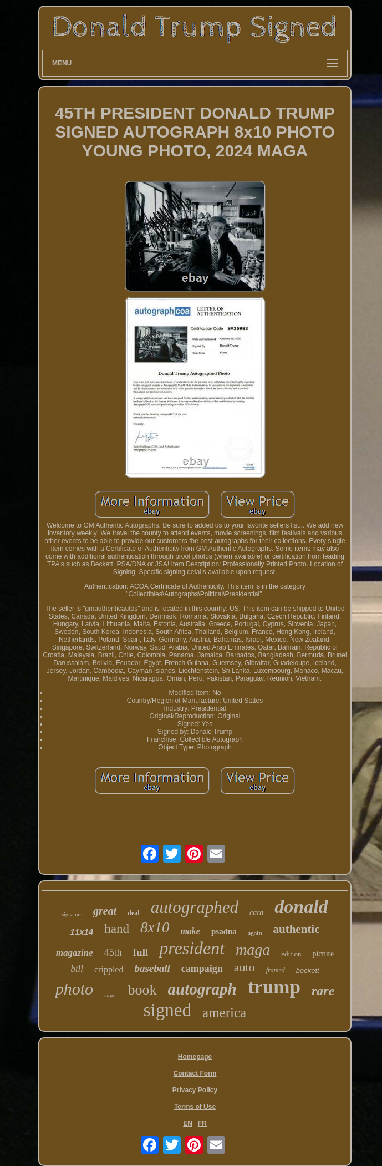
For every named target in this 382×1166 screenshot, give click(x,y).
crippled (108, 969)
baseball (152, 968)
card (256, 913)
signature (72, 914)
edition (291, 954)
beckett (307, 970)
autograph (202, 989)
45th (113, 952)
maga (253, 949)
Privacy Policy (194, 1090)
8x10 (154, 927)
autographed (194, 907)
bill (76, 969)
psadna (224, 931)
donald (301, 906)
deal (133, 913)
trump (274, 987)
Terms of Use (195, 1107)
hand (116, 929)
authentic (296, 929)
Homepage (195, 1057)
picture (323, 954)
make (190, 931)
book (142, 990)
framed (275, 970)
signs (110, 995)
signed (167, 1010)
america (224, 1012)
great (104, 911)
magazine (74, 952)
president (192, 948)
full (140, 952)
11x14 (81, 931)
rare (323, 991)
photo (74, 989)
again (255, 933)
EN (187, 1123)
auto (244, 967)
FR (202, 1123)
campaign (202, 968)
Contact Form (195, 1073)
